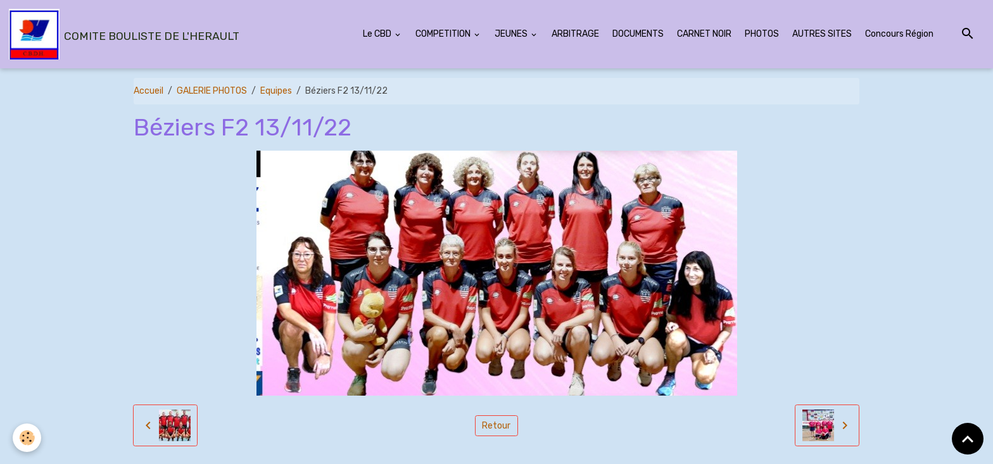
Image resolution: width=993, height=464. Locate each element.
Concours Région (899, 33)
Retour (496, 425)
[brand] (124, 34)
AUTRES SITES (822, 33)
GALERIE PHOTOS (212, 90)
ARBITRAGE (575, 33)
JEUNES (512, 33)
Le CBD (378, 33)
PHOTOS (762, 33)
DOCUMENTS (638, 33)
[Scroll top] (968, 439)
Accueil (148, 90)
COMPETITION (443, 33)
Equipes (276, 90)
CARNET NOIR (704, 33)
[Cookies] (27, 437)
